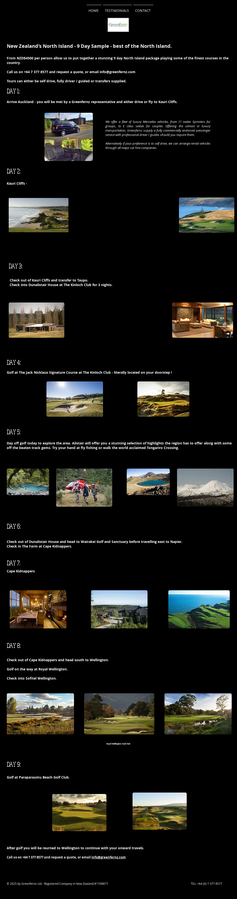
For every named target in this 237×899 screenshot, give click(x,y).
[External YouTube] (123, 215)
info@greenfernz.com (117, 72)
